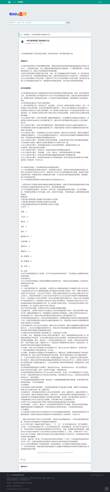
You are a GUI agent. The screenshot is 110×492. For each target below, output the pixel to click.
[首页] (21, 35)
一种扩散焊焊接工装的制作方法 (40, 34)
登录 (100, 2)
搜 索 (68, 22)
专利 (24, 459)
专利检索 (20, 2)
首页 (14, 2)
